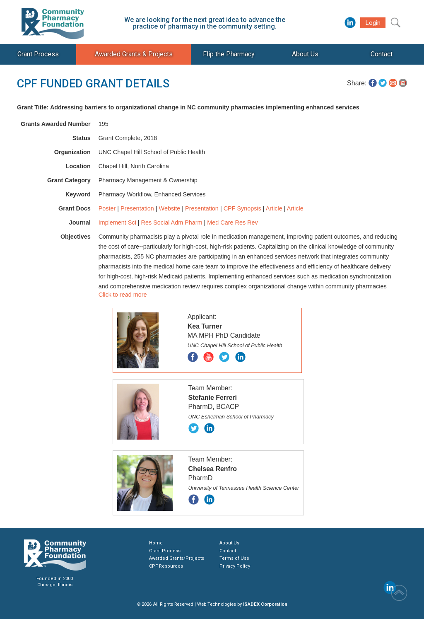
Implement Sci (117, 222)
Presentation (137, 208)
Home (156, 543)
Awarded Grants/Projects (176, 558)
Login (373, 23)
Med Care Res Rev (232, 222)
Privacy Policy (234, 566)
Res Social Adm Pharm (171, 222)
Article (274, 208)
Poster (107, 208)
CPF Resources (166, 566)
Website (170, 208)
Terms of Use (234, 558)
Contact (227, 551)
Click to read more (123, 294)
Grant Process (165, 551)
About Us (229, 543)
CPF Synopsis (242, 208)
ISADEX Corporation (265, 604)
